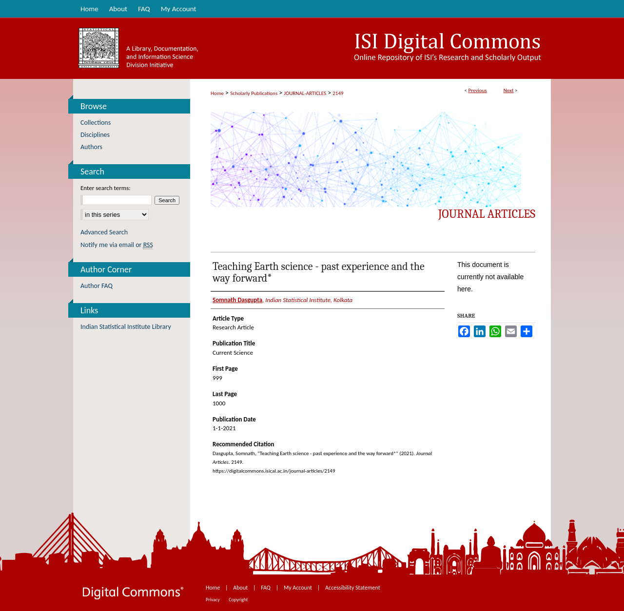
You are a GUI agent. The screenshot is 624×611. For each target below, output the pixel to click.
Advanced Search (104, 232)
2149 (337, 93)
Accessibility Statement (352, 587)
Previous (477, 90)
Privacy (213, 599)
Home (217, 93)
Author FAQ (96, 286)
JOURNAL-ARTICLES (305, 93)
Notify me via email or (116, 245)
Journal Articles (486, 214)
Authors (91, 147)
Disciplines (95, 135)
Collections (95, 122)
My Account (298, 587)
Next (509, 90)
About (241, 587)
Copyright (238, 599)
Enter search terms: (105, 187)
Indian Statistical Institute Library (125, 327)
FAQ (266, 587)
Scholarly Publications (253, 93)
